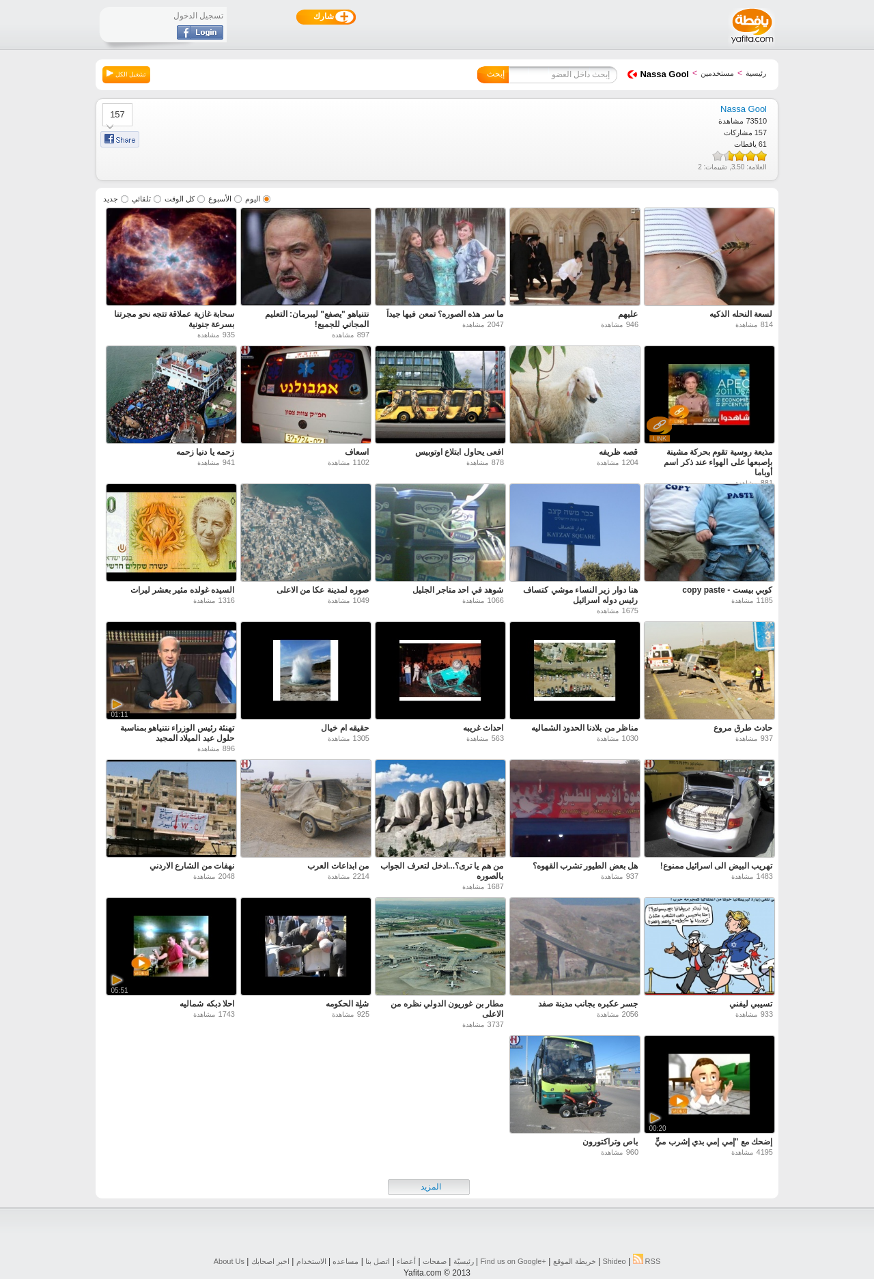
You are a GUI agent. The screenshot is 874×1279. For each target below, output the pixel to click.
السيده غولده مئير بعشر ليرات (182, 590)
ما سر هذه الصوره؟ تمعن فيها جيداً (444, 314)
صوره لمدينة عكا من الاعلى (323, 590)
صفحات (435, 1261)
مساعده (345, 1261)
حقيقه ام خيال (345, 728)
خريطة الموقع (574, 1261)
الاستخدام (311, 1261)
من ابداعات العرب (338, 866)
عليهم (628, 314)
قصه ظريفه (618, 452)
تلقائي (141, 199)
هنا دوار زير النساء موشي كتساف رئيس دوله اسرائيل (580, 595)
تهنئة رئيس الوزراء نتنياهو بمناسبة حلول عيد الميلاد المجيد (177, 733)
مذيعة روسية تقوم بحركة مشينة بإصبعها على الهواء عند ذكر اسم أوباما (718, 462)
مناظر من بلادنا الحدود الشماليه (584, 728)
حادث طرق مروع (743, 728)
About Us (229, 1261)
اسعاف (357, 452)
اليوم (252, 199)
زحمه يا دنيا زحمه (205, 452)
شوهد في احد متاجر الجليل (457, 590)
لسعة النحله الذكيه (740, 314)
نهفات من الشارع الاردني (192, 866)
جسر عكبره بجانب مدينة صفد (588, 1004)
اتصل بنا (377, 1261)
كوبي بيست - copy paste (727, 590)
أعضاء (406, 1261)
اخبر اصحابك (270, 1261)
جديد (110, 199)
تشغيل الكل (126, 74)
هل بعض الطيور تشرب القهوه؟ (585, 866)
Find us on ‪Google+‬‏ (513, 1261)
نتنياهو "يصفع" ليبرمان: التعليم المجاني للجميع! (317, 319)
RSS (647, 1261)
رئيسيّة (463, 1261)
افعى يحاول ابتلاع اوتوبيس (459, 452)
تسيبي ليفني (750, 1004)
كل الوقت (180, 199)
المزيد (431, 1187)
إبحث (496, 74)
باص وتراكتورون (610, 1142)
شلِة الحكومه (347, 1004)
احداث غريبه (483, 728)
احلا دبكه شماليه (207, 1004)
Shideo (613, 1261)
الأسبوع (219, 199)
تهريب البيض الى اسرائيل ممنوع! (716, 866)
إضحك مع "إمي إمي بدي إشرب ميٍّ (713, 1142)
